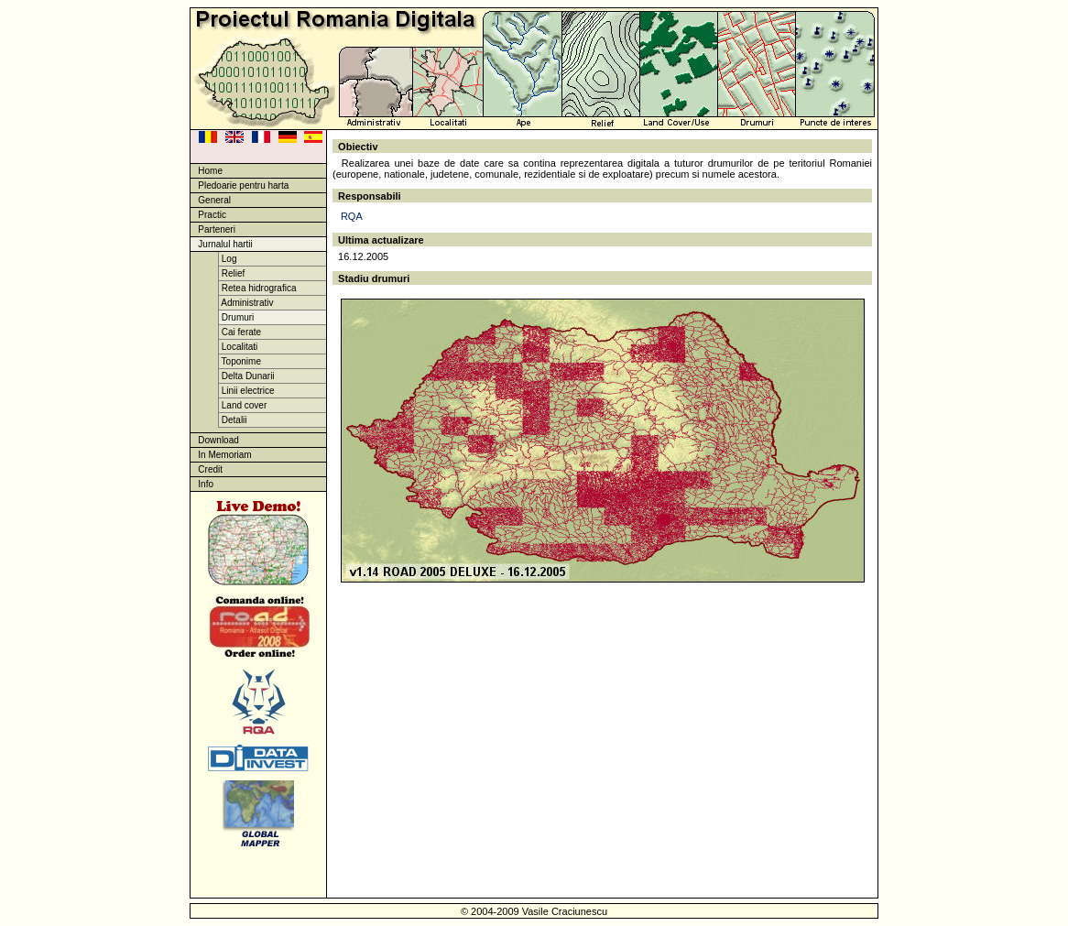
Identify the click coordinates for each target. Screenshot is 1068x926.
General (211, 200)
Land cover (243, 405)
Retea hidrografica (258, 288)
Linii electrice (247, 391)
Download (215, 440)
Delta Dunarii (247, 376)
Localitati (238, 347)
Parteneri (213, 229)
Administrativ (246, 303)
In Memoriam (221, 455)
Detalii (233, 420)
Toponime (240, 361)
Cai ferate (240, 332)
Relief (232, 273)
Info (202, 484)
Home (207, 171)
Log (227, 259)
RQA (352, 216)
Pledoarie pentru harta (240, 185)
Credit (207, 469)
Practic (208, 215)
